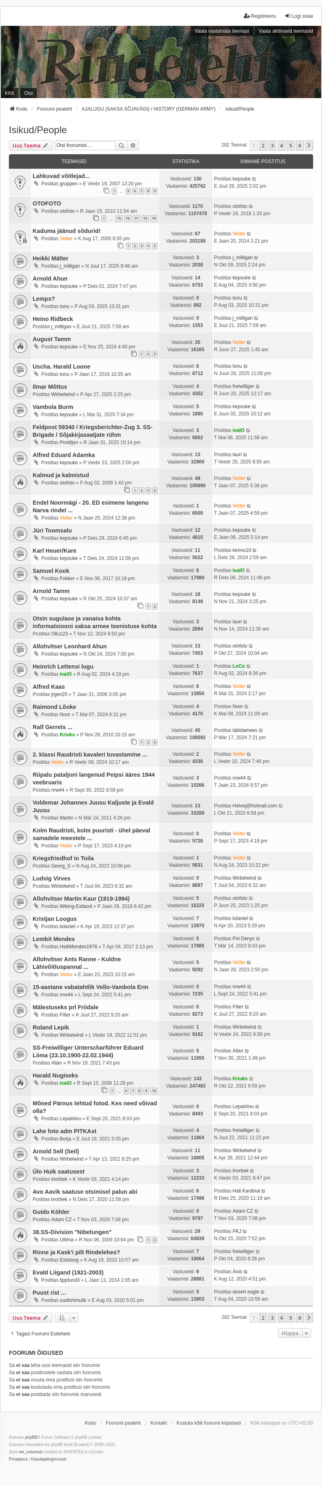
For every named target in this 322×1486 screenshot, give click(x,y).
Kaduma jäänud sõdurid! (67, 231)
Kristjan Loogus (55, 919)
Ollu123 (59, 634)
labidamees (245, 730)
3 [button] (272, 145)
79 (154, 218)
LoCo (239, 666)
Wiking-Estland (76, 906)
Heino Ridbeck (53, 319)
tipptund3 (69, 1280)
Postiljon (69, 442)
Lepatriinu (70, 1118)
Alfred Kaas (49, 686)
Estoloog (69, 1260)
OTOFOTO (47, 203)
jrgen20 (59, 694)
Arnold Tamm (51, 591)
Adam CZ (61, 1219)
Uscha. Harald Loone (61, 366)
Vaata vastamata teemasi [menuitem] (222, 31)
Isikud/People (38, 129)
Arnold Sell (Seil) (56, 1151)
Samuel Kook (51, 571)
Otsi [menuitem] (28, 93)
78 (145, 218)
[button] (309, 145)
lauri (237, 454)
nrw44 (57, 790)
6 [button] (299, 145)
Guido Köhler (51, 1212)
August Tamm (52, 339)
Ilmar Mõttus (50, 387)
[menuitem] (18, 1459)
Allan (56, 1063)
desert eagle (246, 1292)
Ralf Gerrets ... (52, 727)
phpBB (31, 1437)
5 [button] (290, 145)
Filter (65, 1015)
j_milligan (70, 266)
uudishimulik (73, 1300)
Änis (237, 1271)
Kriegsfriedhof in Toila (63, 858)
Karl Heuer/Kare (55, 550)
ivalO (238, 430)
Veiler (66, 238)
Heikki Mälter (51, 258)
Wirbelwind (63, 394)
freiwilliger (243, 386)
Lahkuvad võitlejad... (61, 176)
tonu (64, 306)
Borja (65, 1139)
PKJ (237, 1231)
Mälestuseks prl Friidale (65, 1007)
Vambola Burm (53, 407)
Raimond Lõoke (54, 707)
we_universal (30, 1452)
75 (119, 218)
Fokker (67, 578)
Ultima (66, 1240)
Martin (66, 818)
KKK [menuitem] (10, 93)
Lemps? (44, 299)
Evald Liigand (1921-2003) (68, 1272)
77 (136, 218)
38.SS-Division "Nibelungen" (72, 1232)
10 (154, 1090)
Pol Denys (244, 938)
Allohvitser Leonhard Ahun (70, 646)
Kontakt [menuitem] (158, 1423)
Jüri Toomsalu (52, 530)
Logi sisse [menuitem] (299, 16)
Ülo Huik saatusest (59, 1171)
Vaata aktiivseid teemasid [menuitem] (286, 31)
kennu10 (242, 550)
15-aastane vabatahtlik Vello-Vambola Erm (90, 987)
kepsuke (242, 179)
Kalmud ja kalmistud (61, 475)
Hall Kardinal (246, 1191)
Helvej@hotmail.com (255, 806)
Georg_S (61, 866)
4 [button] (281, 145)
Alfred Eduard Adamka (64, 455)
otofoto (67, 211)
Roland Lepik (51, 1027)
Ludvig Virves (52, 878)
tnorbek (59, 1179)
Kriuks (67, 735)
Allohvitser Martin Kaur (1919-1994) (81, 898)
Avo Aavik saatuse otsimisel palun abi (85, 1191)
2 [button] (263, 145)
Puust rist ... (49, 1292)
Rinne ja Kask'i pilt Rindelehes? (76, 1252)
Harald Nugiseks (55, 1075)
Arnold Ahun (50, 278)
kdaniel (67, 926)
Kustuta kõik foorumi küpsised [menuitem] (209, 1423)
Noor (65, 714)
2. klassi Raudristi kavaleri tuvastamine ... (90, 754)
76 (128, 218)
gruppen (68, 184)
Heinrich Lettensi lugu (63, 666)
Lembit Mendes (54, 939)
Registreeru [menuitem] (260, 16)
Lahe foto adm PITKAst (64, 1131)
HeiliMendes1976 (78, 946)
